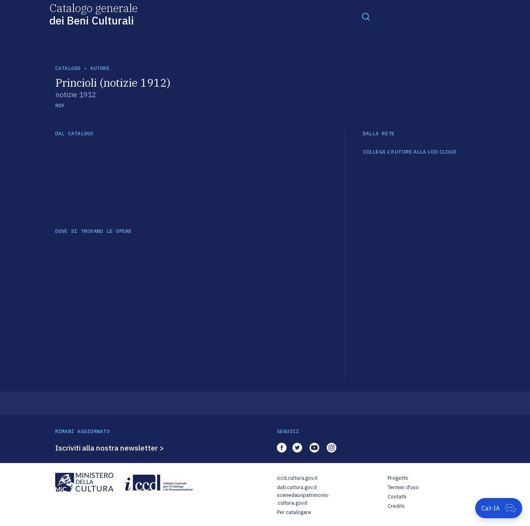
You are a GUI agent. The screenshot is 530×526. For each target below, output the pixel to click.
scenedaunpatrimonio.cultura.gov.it (303, 499)
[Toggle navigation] (366, 16)
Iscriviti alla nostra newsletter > (109, 448)
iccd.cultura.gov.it (297, 478)
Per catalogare (294, 512)
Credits (396, 506)
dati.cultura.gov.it (297, 487)
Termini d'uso (403, 487)
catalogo (68, 68)
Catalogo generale (93, 14)
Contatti (397, 496)
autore (100, 68)
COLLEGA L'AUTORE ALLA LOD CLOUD (410, 152)
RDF (60, 105)
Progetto (398, 478)
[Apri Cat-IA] (498, 508)
